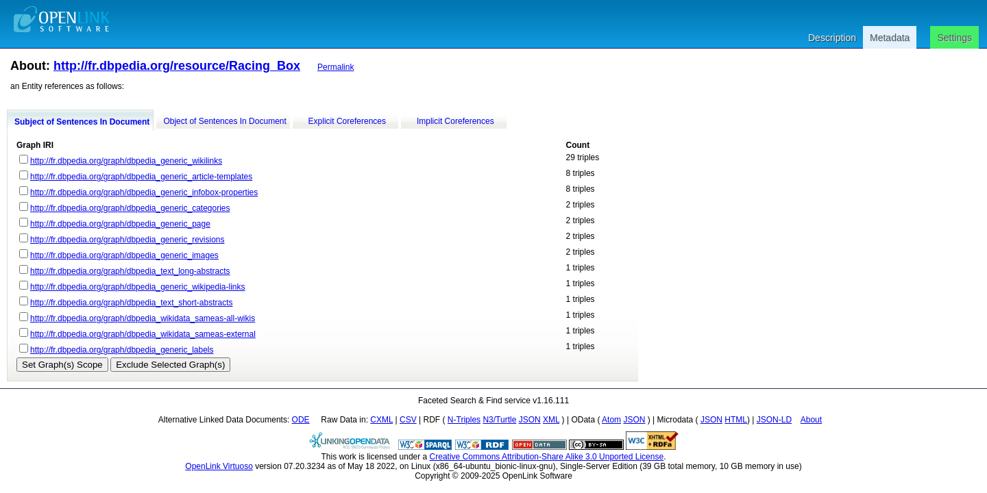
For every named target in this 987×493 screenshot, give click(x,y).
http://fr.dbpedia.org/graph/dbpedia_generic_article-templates (141, 176)
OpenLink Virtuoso (219, 466)
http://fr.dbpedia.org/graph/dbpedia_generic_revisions (127, 239)
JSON (530, 420)
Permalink (335, 67)
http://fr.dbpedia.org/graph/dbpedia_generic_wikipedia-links (137, 287)
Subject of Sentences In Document (81, 122)
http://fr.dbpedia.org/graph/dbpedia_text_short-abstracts (131, 302)
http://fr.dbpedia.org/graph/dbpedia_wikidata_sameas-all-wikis (142, 318)
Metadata (890, 37)
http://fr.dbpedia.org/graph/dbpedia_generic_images (124, 255)
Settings (954, 37)
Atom (611, 420)
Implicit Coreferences (455, 121)
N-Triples (464, 420)
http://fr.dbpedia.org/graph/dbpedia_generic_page (120, 224)
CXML (381, 420)
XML (551, 420)
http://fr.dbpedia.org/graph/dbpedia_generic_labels (122, 350)
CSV (408, 420)
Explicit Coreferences (347, 121)
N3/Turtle (499, 420)
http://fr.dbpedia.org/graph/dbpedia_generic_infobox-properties (144, 192)
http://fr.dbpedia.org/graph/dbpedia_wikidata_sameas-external (143, 334)
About (811, 420)
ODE (301, 420)
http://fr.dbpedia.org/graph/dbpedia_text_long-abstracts (130, 271)
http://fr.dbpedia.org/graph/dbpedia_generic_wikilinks (126, 161)
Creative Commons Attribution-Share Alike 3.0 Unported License (547, 457)
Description (832, 37)
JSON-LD (774, 420)
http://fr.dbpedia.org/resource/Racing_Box (176, 66)
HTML (735, 420)
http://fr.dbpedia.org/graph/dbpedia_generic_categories (130, 208)
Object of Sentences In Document (224, 121)
